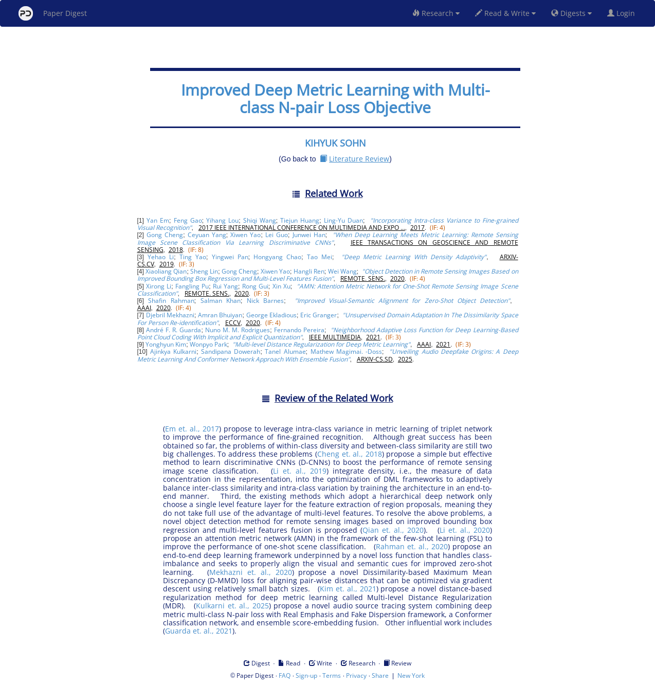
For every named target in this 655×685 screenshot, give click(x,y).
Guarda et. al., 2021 (198, 631)
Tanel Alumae (285, 351)
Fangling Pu (192, 286)
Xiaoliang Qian (166, 271)
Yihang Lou (222, 220)
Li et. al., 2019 (299, 471)
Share (380, 675)
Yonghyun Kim (165, 344)
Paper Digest (53, 13)
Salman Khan (221, 300)
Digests (571, 13)
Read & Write (505, 13)
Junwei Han (309, 234)
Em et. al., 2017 (192, 429)
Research (436, 13)
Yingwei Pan (230, 257)
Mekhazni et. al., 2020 (250, 572)
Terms (331, 675)
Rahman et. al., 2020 (412, 546)
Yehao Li (161, 257)
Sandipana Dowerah (230, 351)
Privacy (356, 675)
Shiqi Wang (259, 220)
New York (411, 675)
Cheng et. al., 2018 (349, 454)
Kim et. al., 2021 (348, 588)
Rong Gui (255, 286)
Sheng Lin (204, 271)
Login (623, 13)
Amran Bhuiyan (220, 315)
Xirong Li (158, 286)
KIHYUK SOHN (335, 143)
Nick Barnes (265, 300)
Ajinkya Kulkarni (173, 351)
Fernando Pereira (299, 330)
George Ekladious (271, 315)
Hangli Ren (309, 271)
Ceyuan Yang (207, 234)
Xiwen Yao (245, 234)
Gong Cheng (165, 234)
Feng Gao (188, 220)
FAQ (284, 675)
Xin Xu (281, 286)
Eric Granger (318, 315)
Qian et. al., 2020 (393, 530)
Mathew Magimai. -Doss (346, 351)
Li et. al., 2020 (465, 530)
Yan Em (158, 220)
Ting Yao (192, 257)
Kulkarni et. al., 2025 (232, 605)
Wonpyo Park (208, 344)
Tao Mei (319, 257)
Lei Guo (276, 234)
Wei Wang (342, 271)
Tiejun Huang (299, 220)
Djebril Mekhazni (170, 315)
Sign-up (306, 675)
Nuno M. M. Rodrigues (237, 330)
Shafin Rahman (171, 300)
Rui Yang (225, 286)
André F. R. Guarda (173, 330)
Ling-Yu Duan (343, 220)
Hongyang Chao (277, 257)
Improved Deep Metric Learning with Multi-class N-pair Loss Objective (335, 98)
